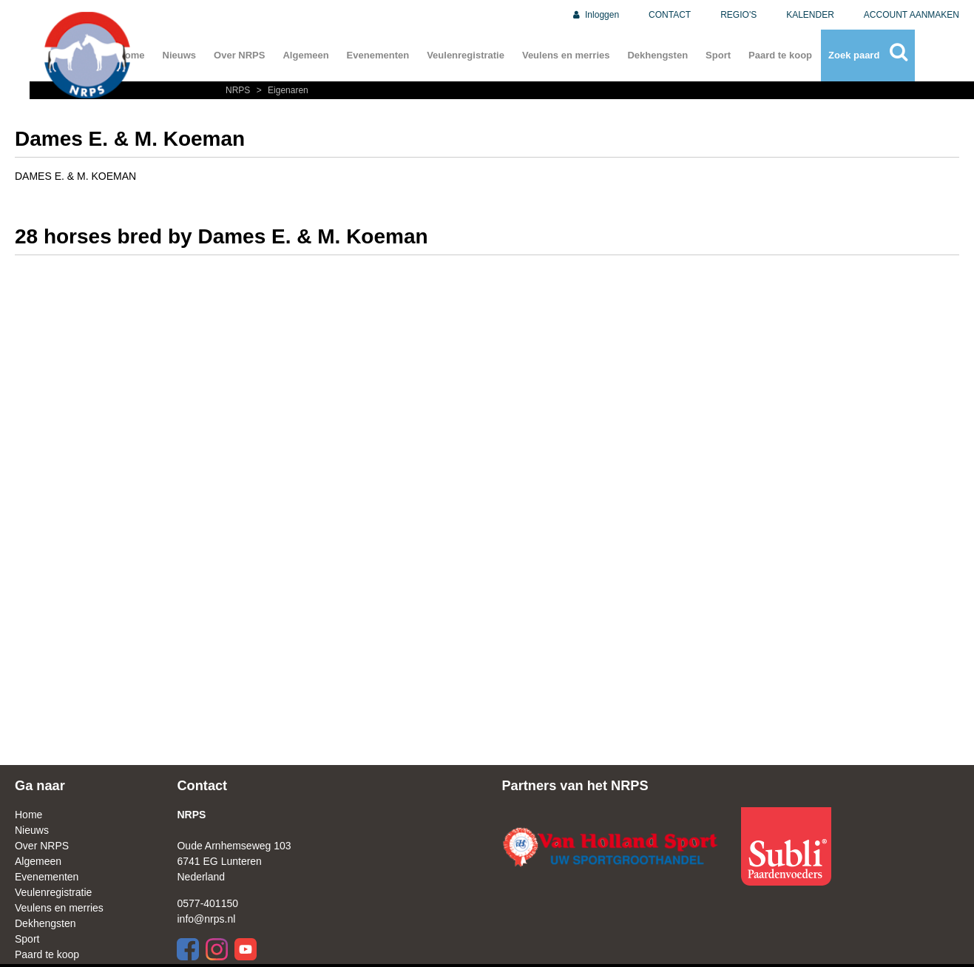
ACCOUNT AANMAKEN (911, 15)
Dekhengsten (657, 55)
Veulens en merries (566, 55)
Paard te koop (780, 55)
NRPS (239, 90)
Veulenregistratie (465, 55)
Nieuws (180, 55)
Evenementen (378, 55)
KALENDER (810, 15)
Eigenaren (280, 90)
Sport (718, 55)
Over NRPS (239, 55)
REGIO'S (738, 15)
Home (28, 815)
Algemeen (305, 55)
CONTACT (670, 15)
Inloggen (595, 15)
